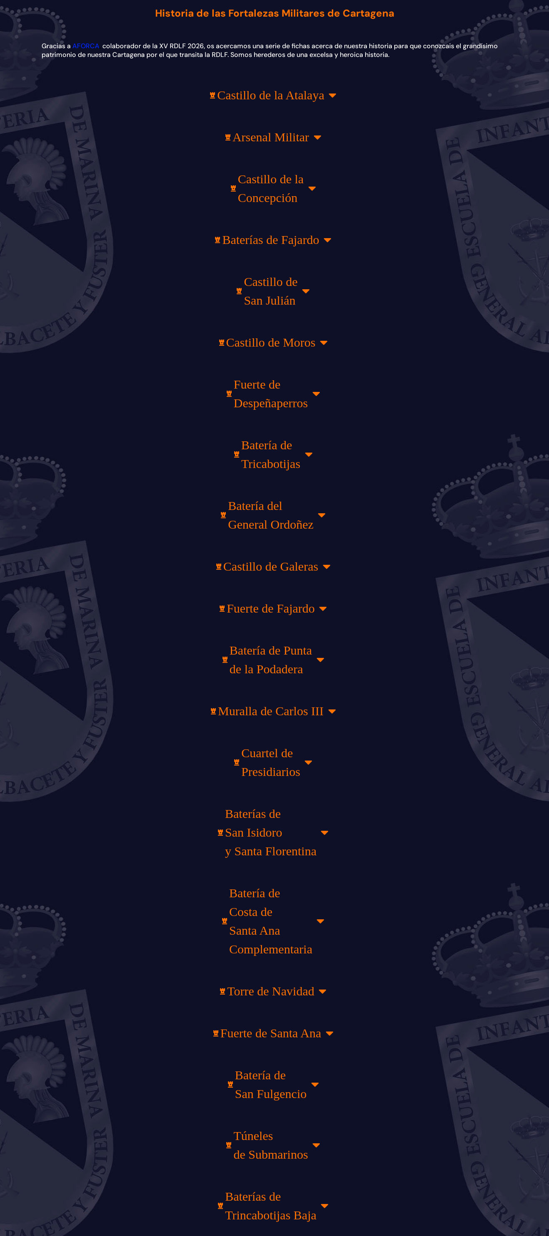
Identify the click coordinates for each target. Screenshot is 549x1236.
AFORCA (85, 46)
